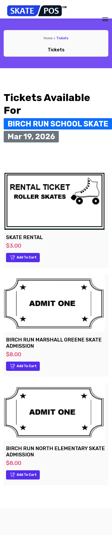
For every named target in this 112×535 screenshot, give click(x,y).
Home (48, 38)
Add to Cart (23, 257)
